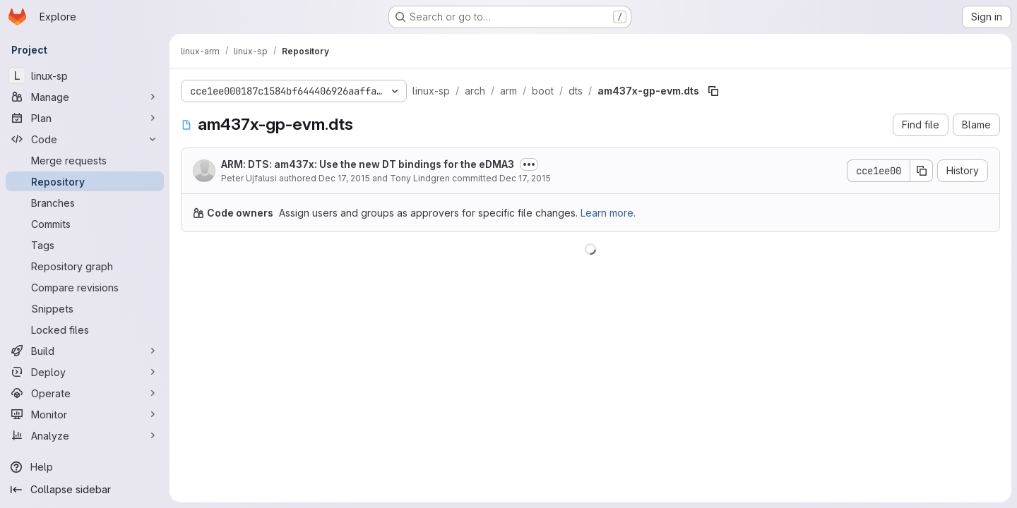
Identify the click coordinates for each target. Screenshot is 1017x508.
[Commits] (85, 224)
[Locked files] (85, 329)
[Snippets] (85, 308)
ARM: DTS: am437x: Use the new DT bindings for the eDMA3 (367, 164)
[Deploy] (85, 372)
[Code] (85, 139)
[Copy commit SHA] (921, 170)
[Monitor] (85, 414)
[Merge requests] (85, 160)
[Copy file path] (713, 91)
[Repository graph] (85, 266)
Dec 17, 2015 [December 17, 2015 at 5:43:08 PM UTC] (525, 178)
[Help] (85, 467)
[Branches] (85, 202)
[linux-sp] (85, 75)
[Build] (85, 351)
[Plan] (85, 118)
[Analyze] (85, 435)
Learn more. (608, 213)
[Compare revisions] (85, 287)
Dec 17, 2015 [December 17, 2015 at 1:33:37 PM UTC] (344, 178)
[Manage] (85, 97)
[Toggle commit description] (529, 164)
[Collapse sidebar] (85, 490)
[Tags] (85, 245)
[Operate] (85, 393)
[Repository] (85, 181)
